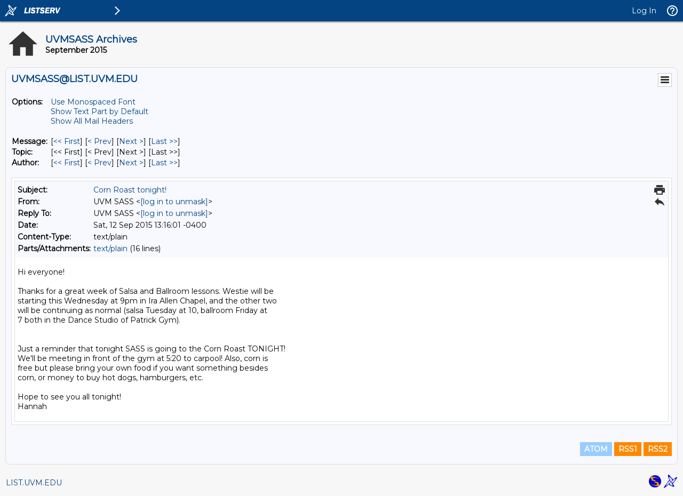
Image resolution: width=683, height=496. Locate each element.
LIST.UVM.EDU (34, 482)
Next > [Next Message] (131, 141)
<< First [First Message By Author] (66, 162)
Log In (644, 10)
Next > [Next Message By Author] (131, 162)
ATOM (596, 449)
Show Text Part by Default (99, 111)
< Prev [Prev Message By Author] (100, 162)
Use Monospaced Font (93, 102)
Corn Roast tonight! (129, 190)
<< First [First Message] (66, 141)
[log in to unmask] (174, 201)
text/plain (110, 248)
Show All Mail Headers (92, 121)
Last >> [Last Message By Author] (164, 162)
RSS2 (658, 449)
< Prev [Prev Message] (100, 141)
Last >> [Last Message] (164, 141)
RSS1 (627, 449)
